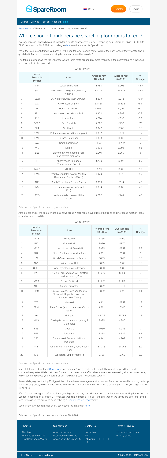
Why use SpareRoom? (33, 435)
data (67, 45)
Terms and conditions (127, 432)
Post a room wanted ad (65, 435)
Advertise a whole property (67, 438)
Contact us (90, 432)
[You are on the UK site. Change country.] (89, 9)
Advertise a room (62, 432)
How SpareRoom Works (34, 438)
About (26, 432)
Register (118, 8)
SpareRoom (55, 369)
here (87, 405)
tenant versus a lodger (80, 399)
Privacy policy (123, 435)
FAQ (87, 435)
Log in (136, 8)
